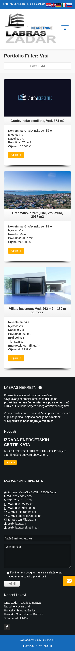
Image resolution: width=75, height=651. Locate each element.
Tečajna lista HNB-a (16, 618)
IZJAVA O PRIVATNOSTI (37, 645)
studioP (51, 639)
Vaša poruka (37, 556)
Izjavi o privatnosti (35, 576)
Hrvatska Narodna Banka (19, 610)
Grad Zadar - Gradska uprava (22, 602)
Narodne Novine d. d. (17, 606)
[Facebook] (7, 627)
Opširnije (16, 155)
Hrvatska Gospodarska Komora (23, 614)
